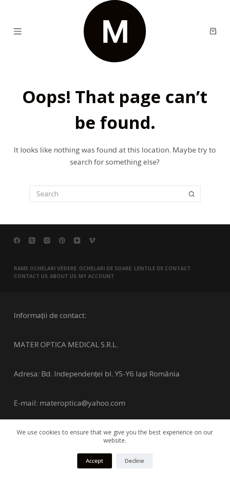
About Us (63, 276)
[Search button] (192, 193)
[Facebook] (17, 240)
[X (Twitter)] (32, 240)
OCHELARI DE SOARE (105, 268)
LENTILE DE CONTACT (162, 268)
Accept (94, 461)
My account (96, 276)
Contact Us (31, 276)
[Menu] (17, 31)
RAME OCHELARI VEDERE (45, 268)
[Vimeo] (92, 240)
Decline (134, 461)
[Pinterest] (62, 240)
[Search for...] (106, 193)
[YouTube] (77, 240)
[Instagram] (47, 240)
